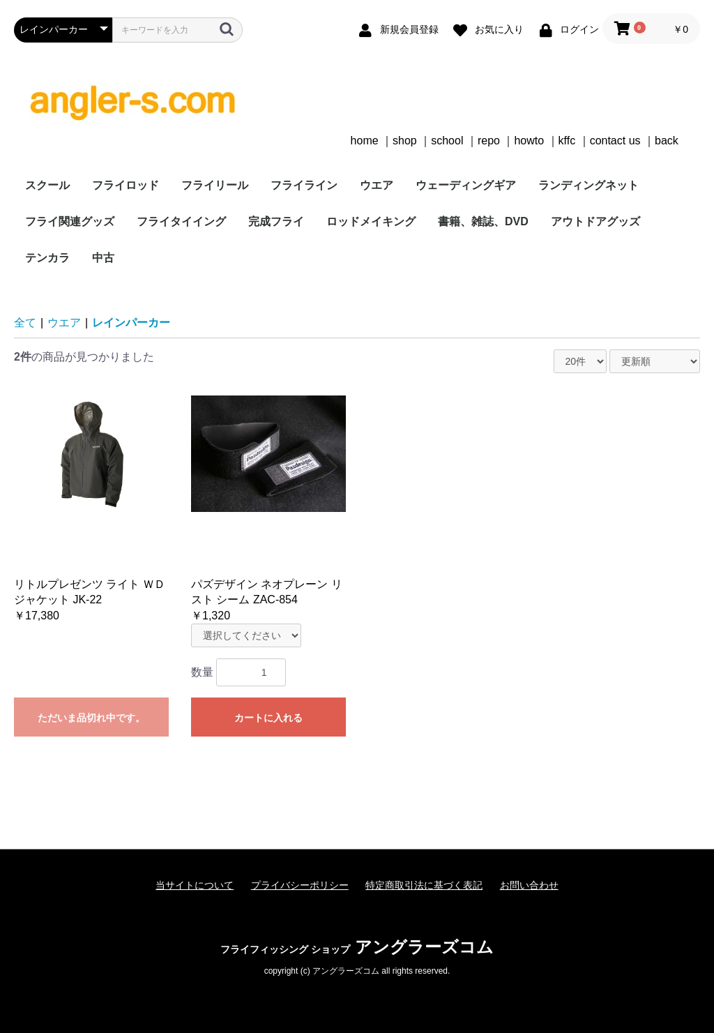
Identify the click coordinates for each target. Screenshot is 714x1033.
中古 (103, 258)
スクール (47, 185)
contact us (615, 140)
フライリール (214, 185)
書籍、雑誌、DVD (483, 221)
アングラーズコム (357, 946)
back (666, 140)
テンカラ (47, 258)
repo (489, 140)
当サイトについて (194, 885)
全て (25, 323)
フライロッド (125, 185)
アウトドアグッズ (595, 221)
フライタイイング (181, 221)
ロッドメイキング (371, 221)
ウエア (376, 185)
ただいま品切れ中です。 (91, 717)
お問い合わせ (529, 885)
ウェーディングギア (466, 185)
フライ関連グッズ (69, 221)
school (447, 140)
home (365, 140)
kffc (567, 140)
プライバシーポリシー (300, 885)
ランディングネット (588, 185)
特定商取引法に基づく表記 (424, 885)
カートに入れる (268, 717)
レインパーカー (131, 323)
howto (529, 140)
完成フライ (276, 221)
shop (405, 140)
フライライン (304, 185)
